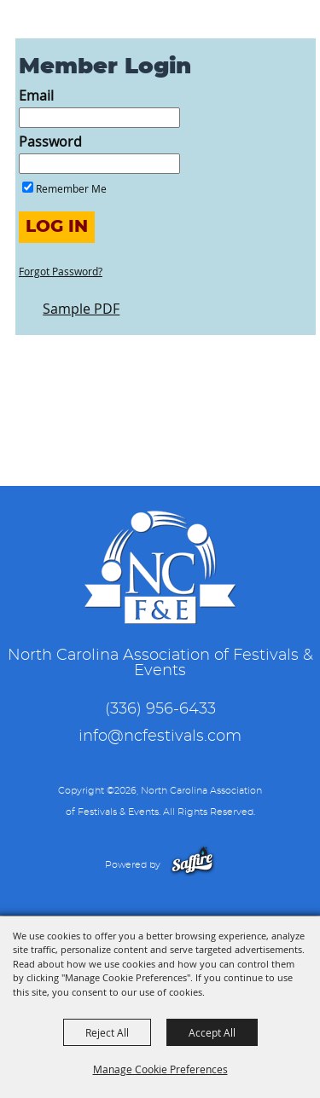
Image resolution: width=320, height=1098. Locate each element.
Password (50, 141)
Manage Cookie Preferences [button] (160, 1069)
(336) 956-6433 (160, 709)
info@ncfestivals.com (160, 736)
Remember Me (71, 188)
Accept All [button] (212, 1032)
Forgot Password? (60, 271)
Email (36, 95)
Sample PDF (81, 308)
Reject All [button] (107, 1032)
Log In (57, 226)
